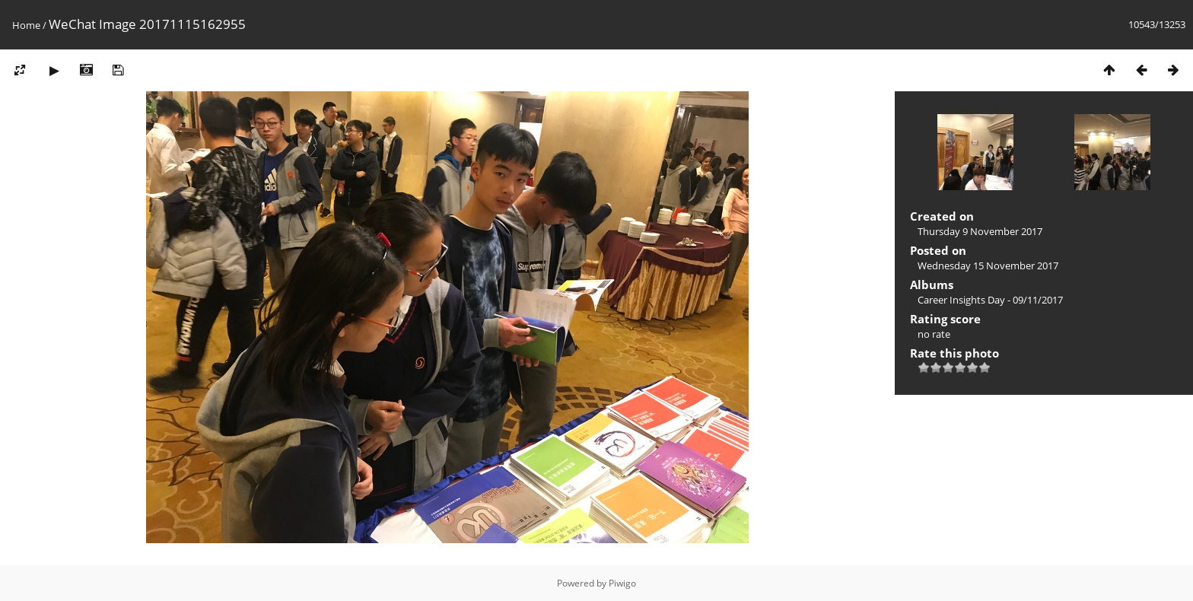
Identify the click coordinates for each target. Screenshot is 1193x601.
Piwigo (622, 583)
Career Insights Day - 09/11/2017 (990, 300)
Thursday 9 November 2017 (980, 231)
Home (26, 25)
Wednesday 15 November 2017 (988, 265)
